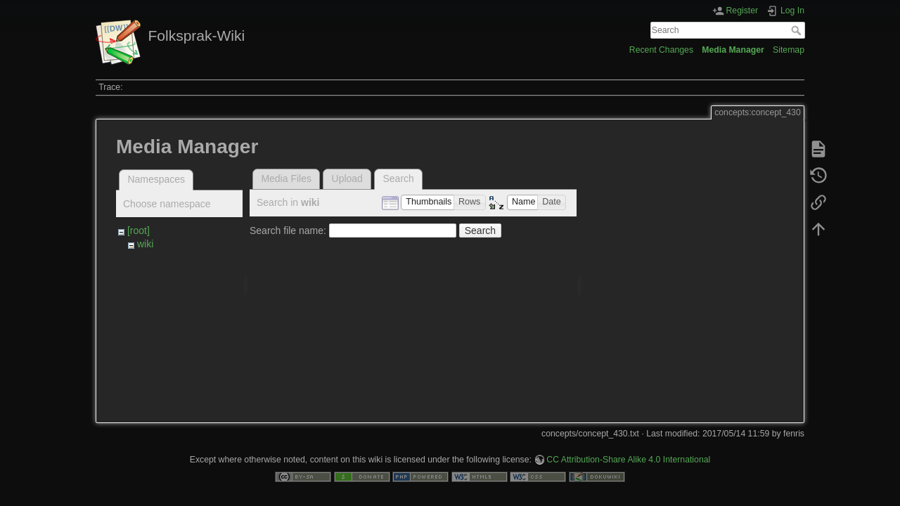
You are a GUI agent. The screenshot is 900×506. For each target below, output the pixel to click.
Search (797, 30)
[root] (138, 230)
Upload (347, 178)
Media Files (286, 178)
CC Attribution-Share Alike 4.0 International (628, 448)
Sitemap (788, 50)
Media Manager (733, 50)
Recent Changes (661, 50)
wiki (145, 243)
